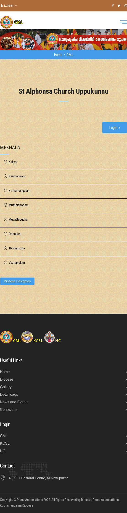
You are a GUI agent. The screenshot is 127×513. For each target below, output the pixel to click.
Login (9, 5)
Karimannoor (17, 176)
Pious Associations (30, 500)
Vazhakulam (17, 263)
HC (2, 451)
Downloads (9, 394)
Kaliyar (13, 162)
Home (58, 54)
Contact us (8, 409)
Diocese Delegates (17, 281)
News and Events (14, 402)
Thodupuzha (17, 248)
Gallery (6, 387)
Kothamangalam (19, 190)
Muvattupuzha (18, 219)
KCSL (5, 443)
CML (4, 436)
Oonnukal (15, 234)
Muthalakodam (19, 205)
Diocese (6, 379)
